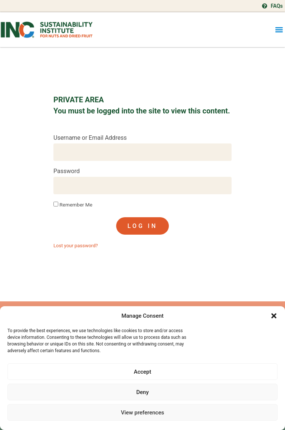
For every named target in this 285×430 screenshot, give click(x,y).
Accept (142, 371)
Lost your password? (75, 245)
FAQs (277, 6)
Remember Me (72, 205)
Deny (142, 392)
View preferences (142, 412)
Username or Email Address (90, 138)
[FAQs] (264, 6)
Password (66, 171)
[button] (274, 316)
